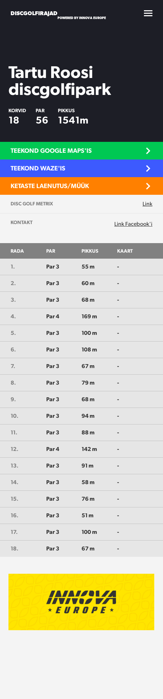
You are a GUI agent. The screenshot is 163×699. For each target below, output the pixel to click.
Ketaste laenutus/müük (50, 185)
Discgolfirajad (34, 13)
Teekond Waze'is (38, 168)
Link (147, 203)
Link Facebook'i (133, 224)
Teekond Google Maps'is (51, 150)
